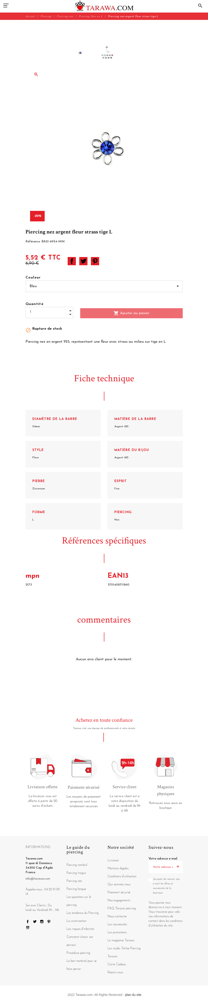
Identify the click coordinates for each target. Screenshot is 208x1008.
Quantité (35, 304)
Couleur (33, 277)
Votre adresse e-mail (163, 858)
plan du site (133, 995)
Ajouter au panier (131, 313)
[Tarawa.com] (104, 5)
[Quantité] (49, 312)
